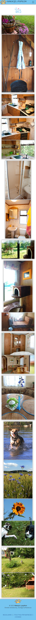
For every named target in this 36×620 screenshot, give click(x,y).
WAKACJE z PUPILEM (13, 2)
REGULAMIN (7, 615)
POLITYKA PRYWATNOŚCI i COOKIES (23, 616)
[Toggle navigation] (33, 2)
